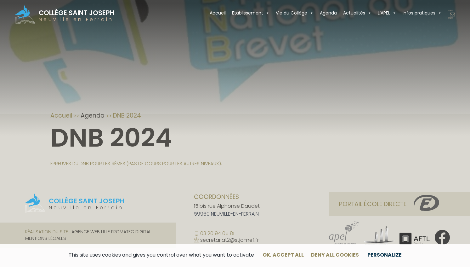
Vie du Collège (295, 13)
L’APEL (387, 13)
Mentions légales (45, 238)
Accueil (218, 13)
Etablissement (250, 13)
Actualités (357, 13)
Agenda (328, 13)
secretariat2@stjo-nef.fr (229, 240)
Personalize (384, 254)
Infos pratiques (422, 13)
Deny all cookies (335, 254)
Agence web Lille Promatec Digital (111, 232)
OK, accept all (283, 254)
